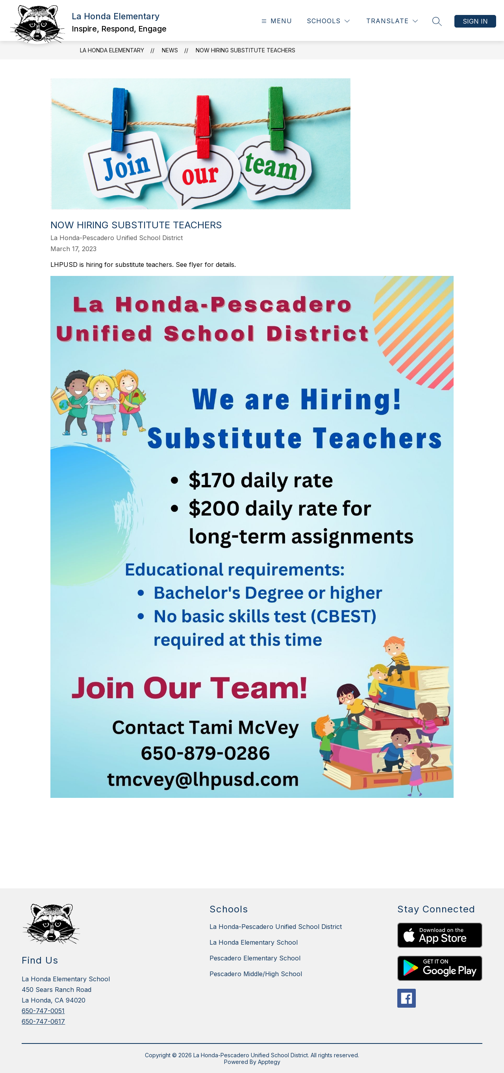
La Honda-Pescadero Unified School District (275, 927)
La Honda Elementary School (253, 942)
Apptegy (269, 1061)
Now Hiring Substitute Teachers (245, 50)
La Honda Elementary (112, 50)
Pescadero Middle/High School (255, 974)
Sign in (475, 21)
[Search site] (437, 21)
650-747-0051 (43, 1011)
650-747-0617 (43, 1021)
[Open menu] (275, 21)
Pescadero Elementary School (254, 958)
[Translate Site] (392, 21)
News (170, 50)
